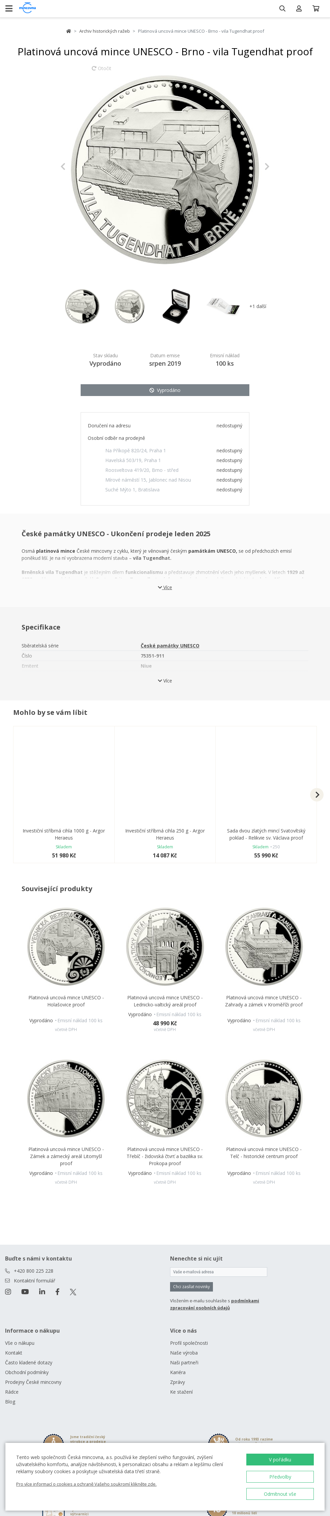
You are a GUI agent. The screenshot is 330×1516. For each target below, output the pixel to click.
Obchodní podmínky (27, 1372)
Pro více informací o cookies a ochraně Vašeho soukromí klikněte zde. (86, 1484)
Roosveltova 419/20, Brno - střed (141, 470)
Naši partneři (184, 1362)
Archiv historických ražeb (104, 31)
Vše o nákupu (19, 1343)
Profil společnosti (189, 1343)
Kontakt (13, 1353)
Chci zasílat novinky (191, 1287)
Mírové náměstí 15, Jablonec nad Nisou (148, 480)
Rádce (12, 1392)
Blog (10, 1401)
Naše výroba (184, 1353)
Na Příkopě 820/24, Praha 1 (135, 450)
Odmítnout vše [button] (280, 1494)
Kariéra (178, 1372)
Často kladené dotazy (28, 1362)
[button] (76, 166)
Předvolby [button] (280, 1477)
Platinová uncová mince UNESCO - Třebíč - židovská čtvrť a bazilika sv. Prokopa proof (165, 1156)
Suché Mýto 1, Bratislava (132, 489)
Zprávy (177, 1382)
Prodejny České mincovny (33, 1382)
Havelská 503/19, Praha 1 (133, 460)
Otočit (101, 71)
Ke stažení (181, 1392)
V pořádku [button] (280, 1459)
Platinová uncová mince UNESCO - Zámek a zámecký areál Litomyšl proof (66, 1156)
